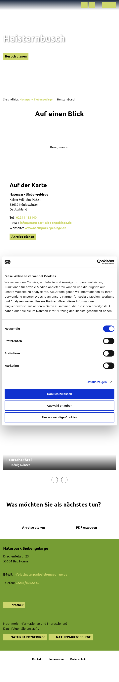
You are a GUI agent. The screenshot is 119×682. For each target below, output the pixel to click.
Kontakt (37, 659)
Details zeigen (97, 382)
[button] (84, 5)
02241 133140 (26, 217)
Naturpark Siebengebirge (36, 99)
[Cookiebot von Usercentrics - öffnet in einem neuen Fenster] (97, 262)
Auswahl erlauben (59, 405)
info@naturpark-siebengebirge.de (46, 222)
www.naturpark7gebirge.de (45, 228)
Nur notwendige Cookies (59, 417)
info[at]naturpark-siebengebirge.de (40, 574)
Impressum (56, 659)
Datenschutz (78, 659)
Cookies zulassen (59, 394)
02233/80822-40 (27, 583)
